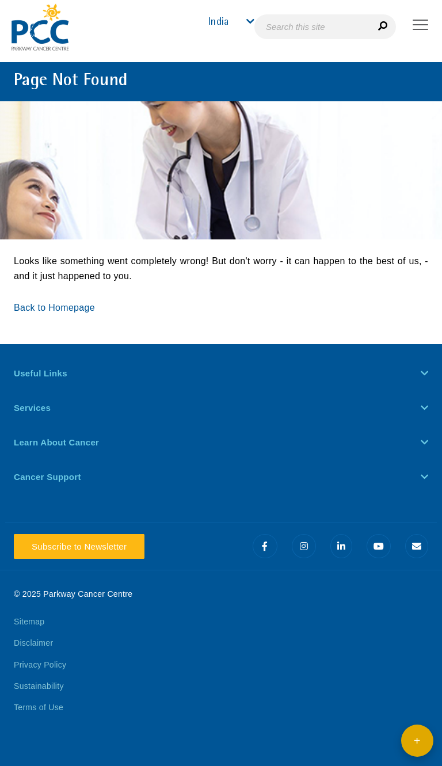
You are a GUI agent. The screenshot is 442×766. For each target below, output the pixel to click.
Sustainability (39, 686)
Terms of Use (38, 707)
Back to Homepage (56, 308)
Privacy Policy (40, 664)
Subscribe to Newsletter (79, 546)
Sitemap (29, 621)
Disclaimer (33, 642)
